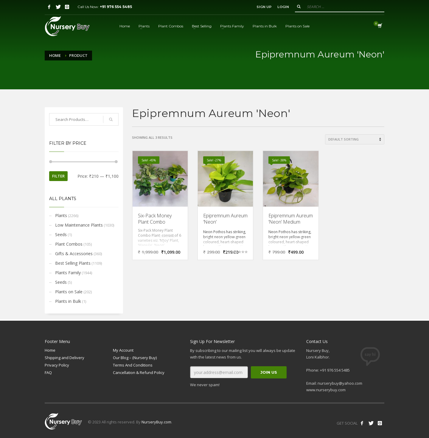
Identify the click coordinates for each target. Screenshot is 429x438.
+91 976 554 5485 (116, 6)
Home (55, 55)
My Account (123, 350)
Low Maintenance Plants (79, 225)
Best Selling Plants (73, 263)
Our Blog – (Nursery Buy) (135, 357)
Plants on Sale (69, 291)
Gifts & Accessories (74, 253)
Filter (58, 176)
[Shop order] (354, 139)
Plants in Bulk (68, 301)
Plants (61, 215)
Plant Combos (69, 244)
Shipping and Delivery (64, 357)
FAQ (48, 372)
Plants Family (68, 272)
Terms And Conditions (133, 365)
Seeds (61, 234)
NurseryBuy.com (156, 422)
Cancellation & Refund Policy (138, 372)
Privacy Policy (57, 365)
